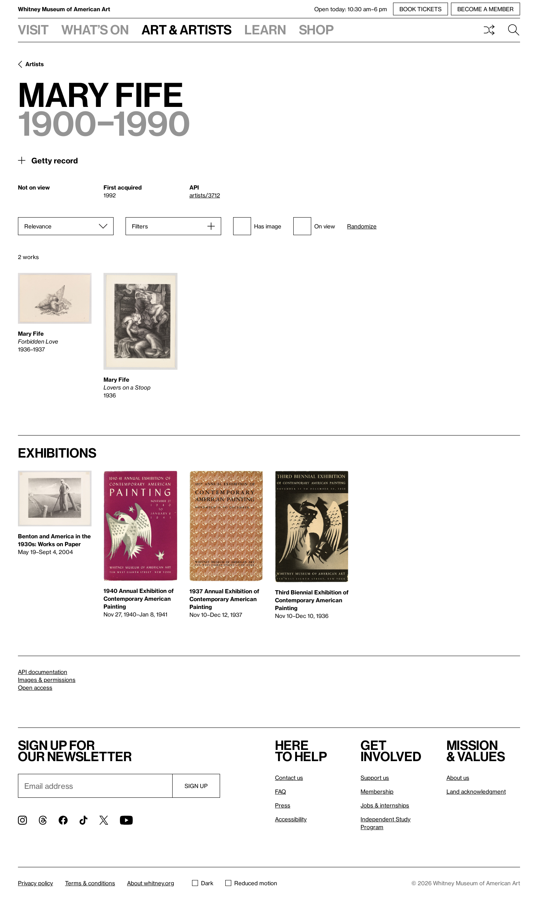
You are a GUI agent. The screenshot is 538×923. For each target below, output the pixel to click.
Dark (202, 883)
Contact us (289, 777)
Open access (35, 687)
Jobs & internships (385, 805)
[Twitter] (103, 820)
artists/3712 (204, 195)
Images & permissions (46, 679)
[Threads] (43, 820)
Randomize (362, 226)
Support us (375, 777)
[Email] (95, 786)
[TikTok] (83, 820)
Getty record (54, 160)
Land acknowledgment (476, 791)
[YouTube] (126, 820)
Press (282, 805)
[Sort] (66, 226)
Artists (34, 64)
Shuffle (489, 30)
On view (314, 226)
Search (514, 30)
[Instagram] (22, 820)
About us (457, 777)
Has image (257, 226)
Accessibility (291, 819)
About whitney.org (150, 883)
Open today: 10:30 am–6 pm (350, 9)
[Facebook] (63, 820)
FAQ (280, 791)
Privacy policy (35, 883)
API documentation (42, 671)
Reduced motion (251, 883)
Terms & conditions (90, 883)
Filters (140, 226)
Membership (377, 791)
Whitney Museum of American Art (64, 9)
